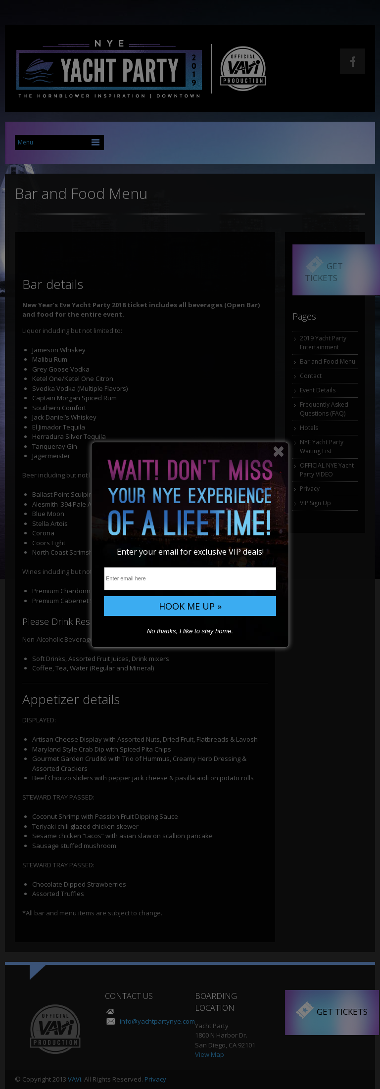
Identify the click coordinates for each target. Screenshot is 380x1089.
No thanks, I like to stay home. (190, 631)
